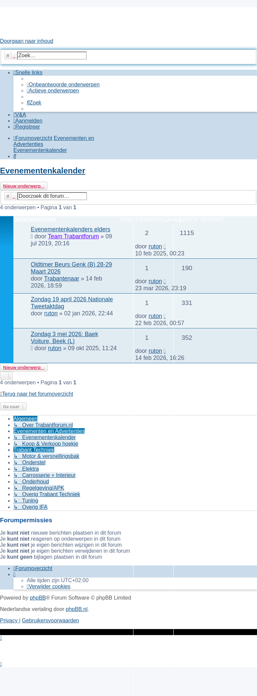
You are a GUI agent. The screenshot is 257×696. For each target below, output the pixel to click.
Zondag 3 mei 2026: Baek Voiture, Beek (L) (64, 337)
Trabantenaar (61, 278)
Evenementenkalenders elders (70, 229)
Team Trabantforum (73, 236)
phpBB (38, 598)
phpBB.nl (77, 609)
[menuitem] (63, 84)
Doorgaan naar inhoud (26, 41)
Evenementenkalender (42, 170)
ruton (155, 246)
